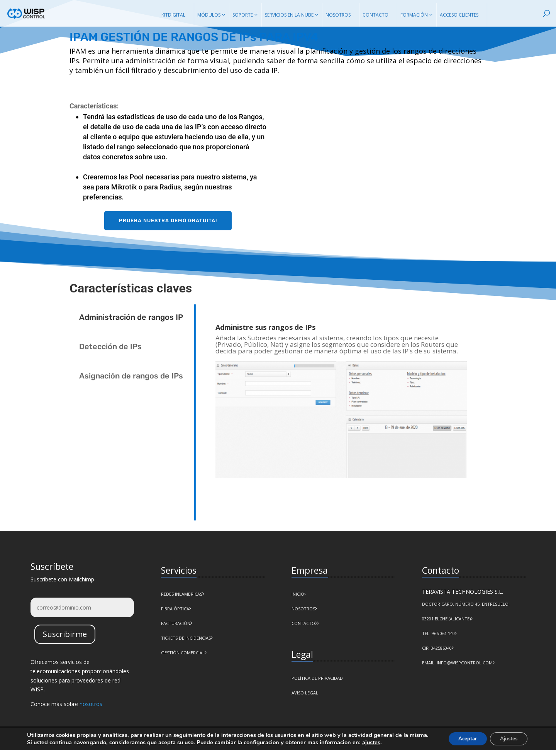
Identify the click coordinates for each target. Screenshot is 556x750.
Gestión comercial (183, 652)
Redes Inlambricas (181, 594)
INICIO (299, 594)
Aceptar (461, 738)
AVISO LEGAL (305, 693)
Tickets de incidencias (186, 638)
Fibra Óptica (175, 608)
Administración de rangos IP (131, 317)
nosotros (91, 704)
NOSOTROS (303, 608)
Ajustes (506, 738)
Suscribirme (65, 634)
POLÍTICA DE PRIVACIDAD (317, 678)
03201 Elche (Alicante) (446, 619)
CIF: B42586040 (437, 648)
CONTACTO (303, 623)
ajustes (392, 741)
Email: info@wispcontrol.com (457, 663)
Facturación (175, 623)
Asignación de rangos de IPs (131, 375)
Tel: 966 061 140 (438, 633)
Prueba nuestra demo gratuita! (168, 220)
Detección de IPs (110, 346)
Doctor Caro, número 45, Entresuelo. (466, 604)
